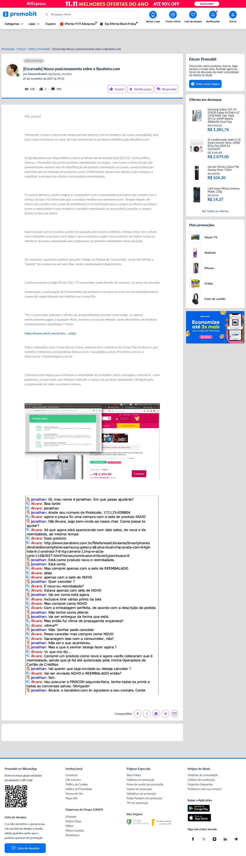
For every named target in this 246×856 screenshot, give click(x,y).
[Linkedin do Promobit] (225, 825)
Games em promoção (139, 775)
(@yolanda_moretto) (49, 60)
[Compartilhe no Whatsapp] (156, 700)
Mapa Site (71, 784)
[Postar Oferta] (173, 17)
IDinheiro (71, 802)
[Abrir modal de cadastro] (233, 17)
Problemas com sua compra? (205, 775)
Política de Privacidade (79, 775)
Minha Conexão (75, 816)
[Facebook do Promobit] (193, 825)
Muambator (73, 821)
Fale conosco (73, 765)
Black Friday (134, 761)
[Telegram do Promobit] (236, 825)
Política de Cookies (77, 770)
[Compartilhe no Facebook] (137, 700)
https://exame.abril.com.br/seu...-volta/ (51, 319)
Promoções (8, 35)
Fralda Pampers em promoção (144, 784)
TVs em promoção (137, 789)
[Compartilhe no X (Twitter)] (147, 700)
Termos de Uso (74, 779)
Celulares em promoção (141, 765)
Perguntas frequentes (200, 770)
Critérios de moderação (201, 765)
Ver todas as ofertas (215, 197)
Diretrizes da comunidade (203, 761)
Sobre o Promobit (39, 35)
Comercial (71, 761)
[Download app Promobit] (153, 17)
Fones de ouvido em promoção (145, 770)
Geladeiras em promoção (141, 779)
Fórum (22, 35)
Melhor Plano (73, 807)
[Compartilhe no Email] (174, 700)
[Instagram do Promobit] (214, 825)
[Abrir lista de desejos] (193, 17)
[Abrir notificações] (213, 17)
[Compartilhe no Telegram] (165, 700)
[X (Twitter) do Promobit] (203, 825)
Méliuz (69, 812)
